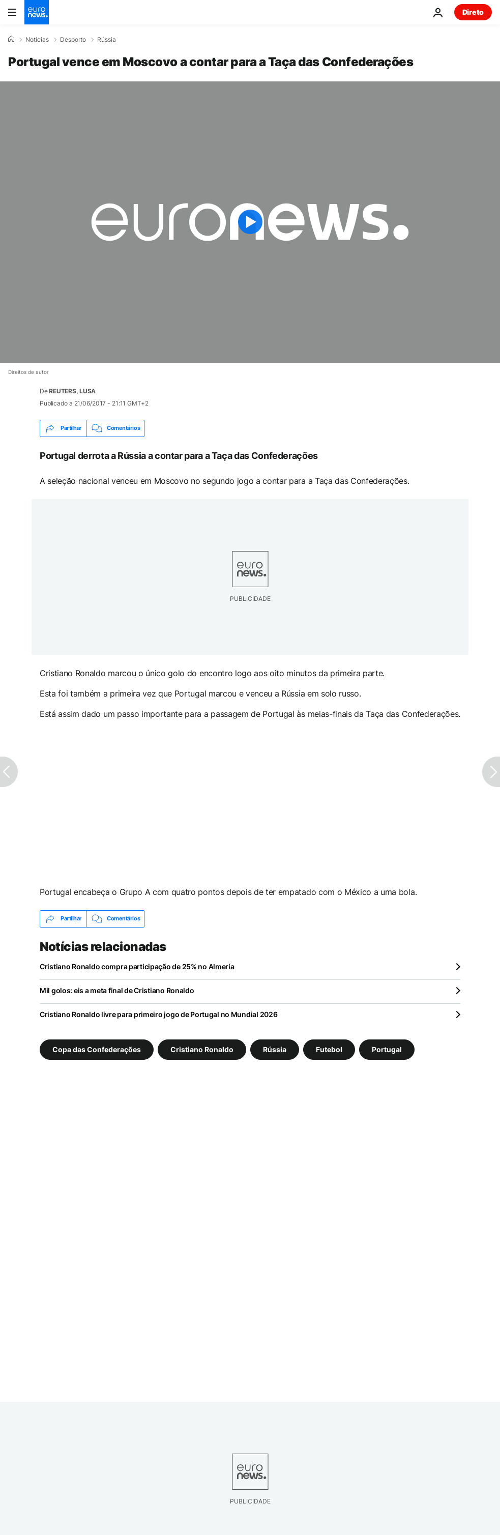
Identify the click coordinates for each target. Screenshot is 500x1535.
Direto (473, 12)
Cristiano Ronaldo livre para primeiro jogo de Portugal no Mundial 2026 (158, 1014)
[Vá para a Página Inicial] (36, 12)
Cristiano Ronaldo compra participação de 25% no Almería (137, 966)
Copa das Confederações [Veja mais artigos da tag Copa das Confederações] (96, 1049)
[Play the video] (250, 222)
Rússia (106, 40)
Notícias (37, 40)
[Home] (11, 39)
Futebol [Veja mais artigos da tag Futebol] (329, 1049)
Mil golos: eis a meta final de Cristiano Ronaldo (117, 990)
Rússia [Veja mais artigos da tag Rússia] (274, 1049)
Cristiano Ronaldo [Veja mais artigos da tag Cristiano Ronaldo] (201, 1049)
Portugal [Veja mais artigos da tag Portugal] (387, 1049)
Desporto (73, 40)
